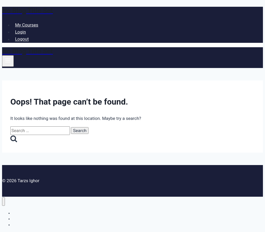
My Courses (26, 25)
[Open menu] (8, 61)
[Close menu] (3, 201)
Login (20, 32)
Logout (22, 39)
